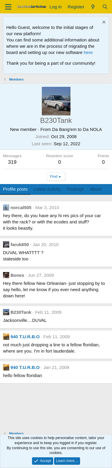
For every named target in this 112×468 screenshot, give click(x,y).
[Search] (105, 6)
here (88, 52)
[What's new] (93, 6)
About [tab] (96, 188)
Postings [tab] (75, 188)
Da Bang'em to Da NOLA (77, 129)
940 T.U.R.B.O (25, 336)
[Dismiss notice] (103, 23)
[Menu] (8, 7)
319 (12, 162)
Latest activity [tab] (47, 188)
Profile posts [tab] (15, 188)
